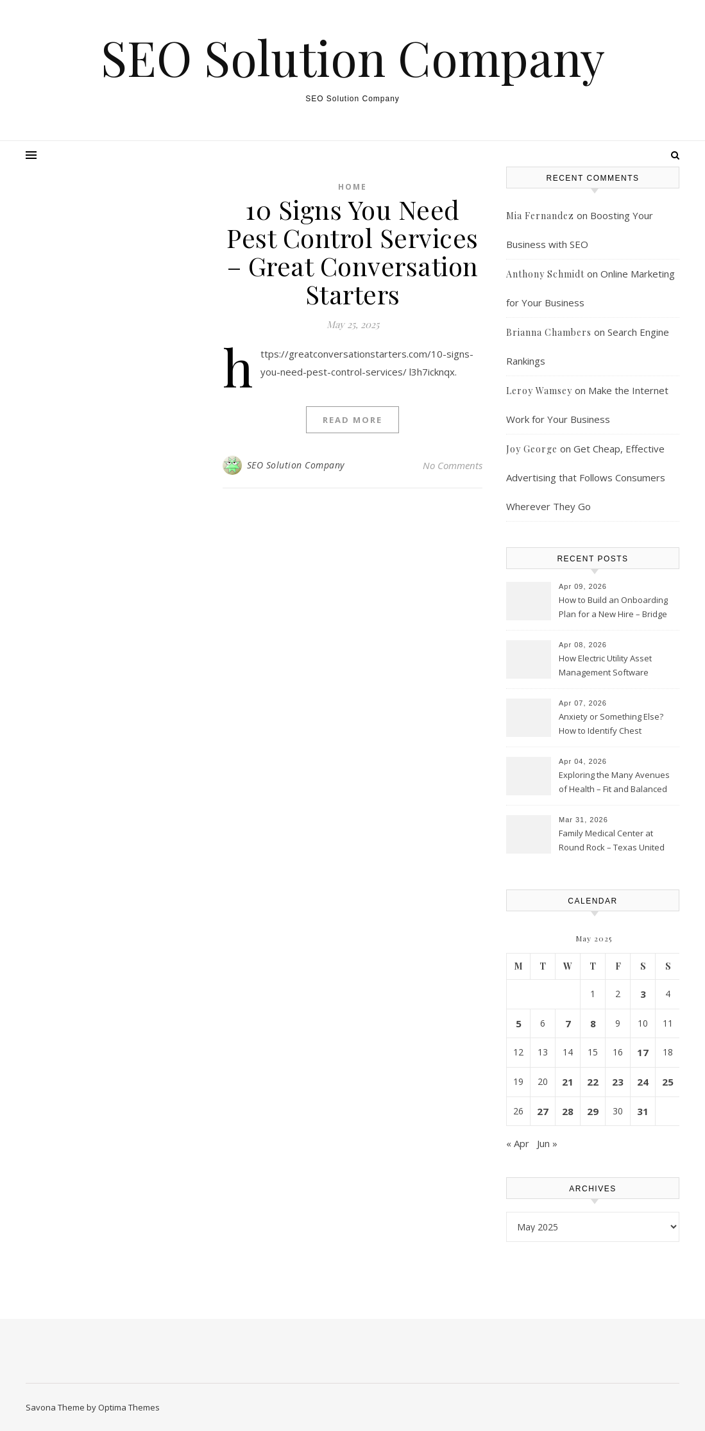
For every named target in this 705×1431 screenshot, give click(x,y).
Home (352, 186)
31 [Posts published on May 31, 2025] (643, 1111)
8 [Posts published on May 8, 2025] (593, 1023)
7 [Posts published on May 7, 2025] (568, 1023)
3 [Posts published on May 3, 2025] (643, 994)
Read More (352, 420)
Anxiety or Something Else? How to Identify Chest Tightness (611, 725)
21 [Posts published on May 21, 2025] (567, 1081)
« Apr (517, 1143)
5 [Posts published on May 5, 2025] (519, 1023)
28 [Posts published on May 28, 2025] (567, 1111)
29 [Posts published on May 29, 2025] (593, 1111)
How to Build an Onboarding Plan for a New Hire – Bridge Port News (613, 608)
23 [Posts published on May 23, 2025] (618, 1081)
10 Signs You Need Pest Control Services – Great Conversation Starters (352, 251)
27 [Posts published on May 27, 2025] (542, 1111)
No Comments (452, 465)
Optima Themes (129, 1407)
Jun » (547, 1143)
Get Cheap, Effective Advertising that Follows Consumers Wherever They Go (585, 477)
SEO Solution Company (353, 57)
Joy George (531, 449)
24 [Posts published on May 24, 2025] (643, 1081)
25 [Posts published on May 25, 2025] (668, 1081)
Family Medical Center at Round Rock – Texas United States (612, 841)
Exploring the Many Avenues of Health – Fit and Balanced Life (614, 783)
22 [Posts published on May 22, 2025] (593, 1081)
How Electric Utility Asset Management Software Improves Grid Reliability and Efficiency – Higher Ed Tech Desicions (614, 666)
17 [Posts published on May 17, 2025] (643, 1052)
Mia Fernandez (540, 216)
